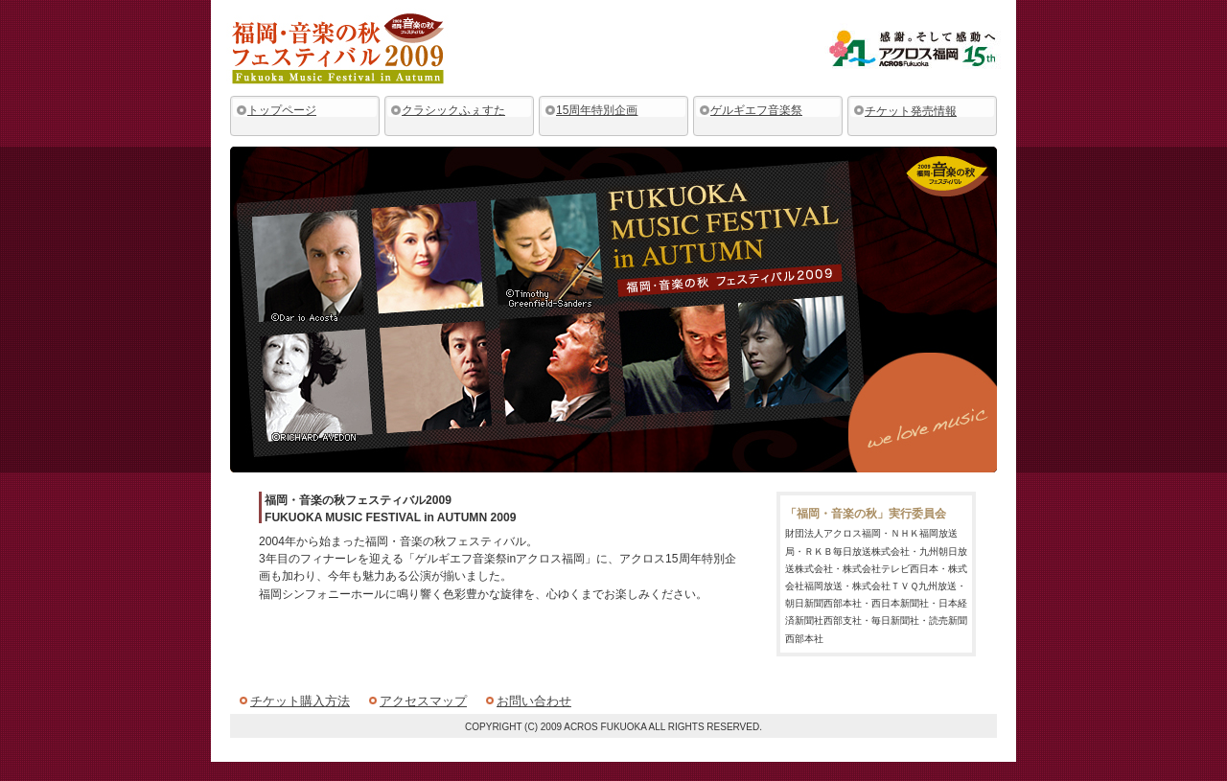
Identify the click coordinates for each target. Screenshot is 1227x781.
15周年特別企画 (596, 110)
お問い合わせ (534, 701)
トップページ (281, 110)
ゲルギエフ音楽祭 (756, 110)
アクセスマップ (423, 701)
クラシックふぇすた (453, 110)
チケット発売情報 (911, 111)
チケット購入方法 (300, 701)
